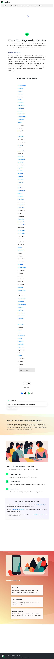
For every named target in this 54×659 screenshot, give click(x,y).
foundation (21, 111)
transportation (21, 290)
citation (20, 330)
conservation (21, 313)
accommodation (22, 116)
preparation (21, 344)
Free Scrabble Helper (41, 504)
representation (22, 298)
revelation (20, 173)
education (20, 94)
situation (20, 170)
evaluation (20, 176)
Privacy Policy (19, 655)
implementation (22, 267)
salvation (20, 333)
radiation (20, 193)
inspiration (20, 168)
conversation (21, 230)
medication (21, 301)
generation (21, 162)
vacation (20, 187)
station (20, 99)
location (20, 338)
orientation (21, 136)
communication (22, 85)
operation (20, 91)
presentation (21, 315)
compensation (21, 224)
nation (19, 185)
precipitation (21, 205)
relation (20, 122)
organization (21, 105)
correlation (21, 145)
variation (20, 355)
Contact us (27, 657)
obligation (20, 156)
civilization (20, 182)
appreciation (21, 207)
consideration (21, 114)
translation (21, 307)
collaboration (21, 190)
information (21, 88)
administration (21, 150)
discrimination (21, 159)
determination (21, 179)
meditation (20, 341)
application (21, 108)
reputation (20, 287)
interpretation (21, 222)
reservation (21, 324)
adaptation (21, 310)
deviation (20, 264)
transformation (22, 304)
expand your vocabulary (18, 509)
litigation (20, 247)
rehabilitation (21, 335)
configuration (21, 233)
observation (21, 347)
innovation (20, 102)
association (21, 119)
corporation (21, 131)
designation (21, 219)
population (21, 318)
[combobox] (27, 370)
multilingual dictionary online (39, 514)
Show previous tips (12, 407)
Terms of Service (11, 655)
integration (21, 199)
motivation (20, 196)
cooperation (21, 250)
